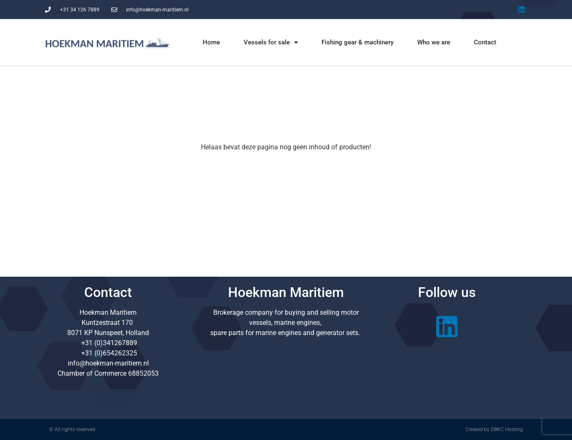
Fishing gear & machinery (357, 42)
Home (211, 42)
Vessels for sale (271, 42)
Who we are (433, 42)
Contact (485, 42)
